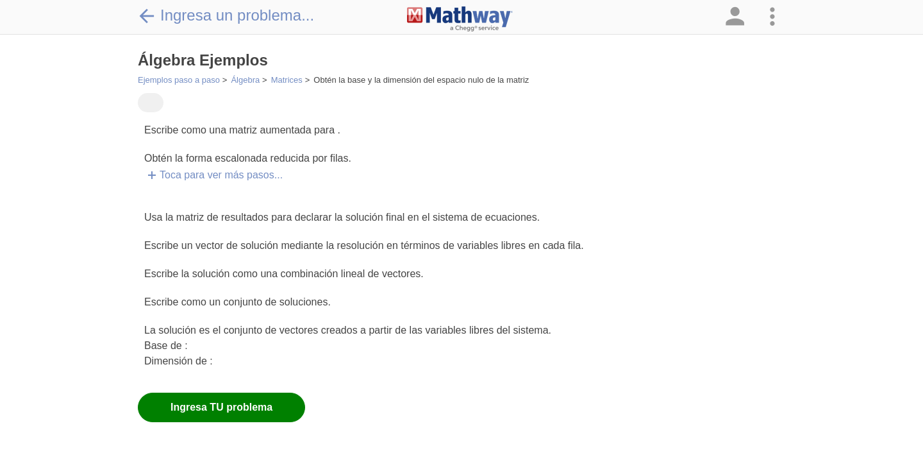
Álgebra (245, 80)
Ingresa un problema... (226, 15)
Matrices (287, 80)
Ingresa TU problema (221, 407)
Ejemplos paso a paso (179, 80)
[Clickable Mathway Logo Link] (460, 19)
